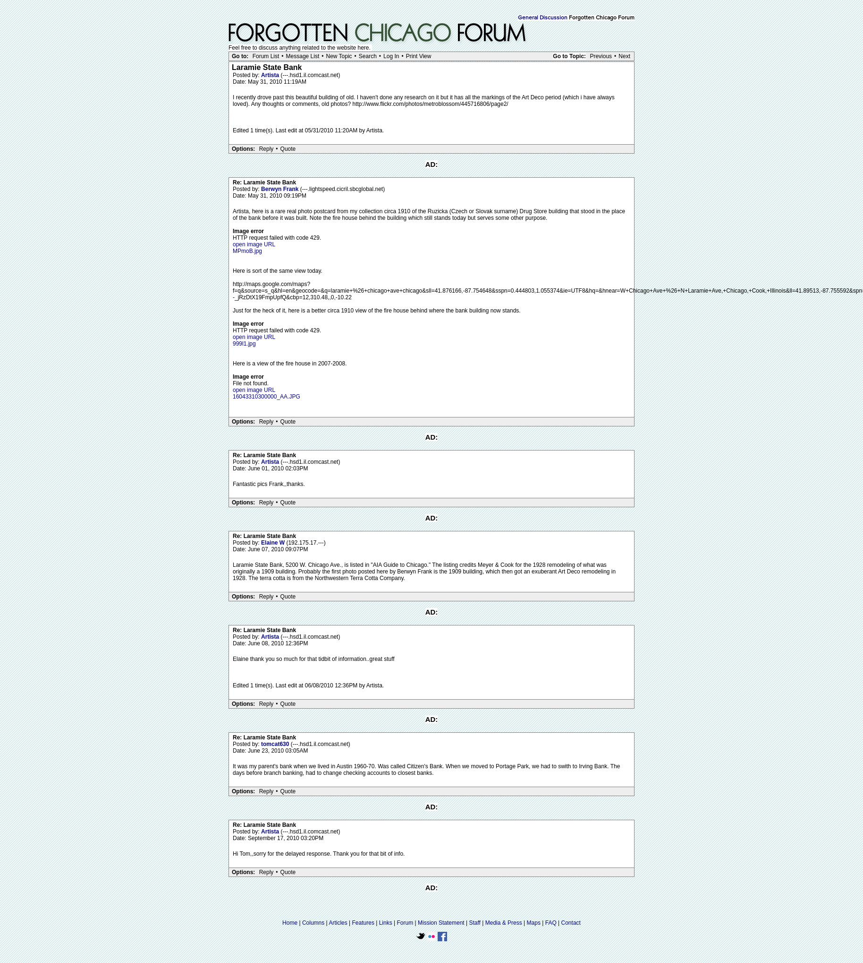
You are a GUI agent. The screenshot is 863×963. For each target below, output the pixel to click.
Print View (419, 56)
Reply (266, 149)
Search (368, 56)
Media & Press (503, 923)
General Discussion (542, 18)
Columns (313, 923)
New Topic (339, 56)
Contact (571, 923)
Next (624, 56)
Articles (338, 923)
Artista (270, 75)
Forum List (266, 56)
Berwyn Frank (280, 189)
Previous (601, 56)
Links (385, 923)
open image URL (254, 244)
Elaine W (273, 542)
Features (363, 923)
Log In (391, 56)
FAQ (551, 923)
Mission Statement (441, 923)
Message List (303, 56)
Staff (474, 923)
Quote (288, 149)
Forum (405, 923)
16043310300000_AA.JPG (266, 396)
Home (289, 923)
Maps (534, 923)
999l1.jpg (244, 343)
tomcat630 (276, 744)
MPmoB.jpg (247, 251)
